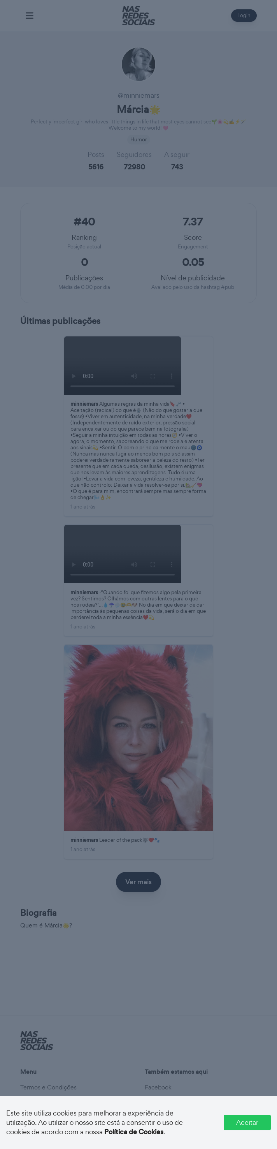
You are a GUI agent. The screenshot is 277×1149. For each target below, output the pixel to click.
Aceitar (247, 1122)
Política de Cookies (133, 1132)
